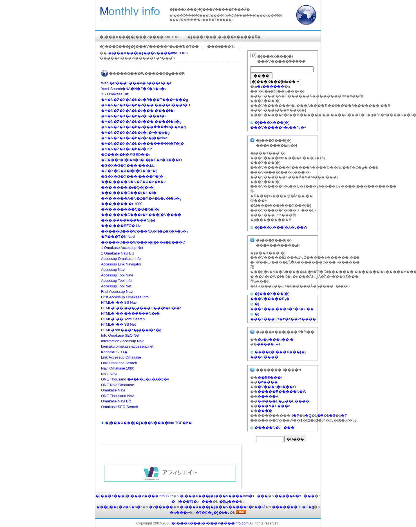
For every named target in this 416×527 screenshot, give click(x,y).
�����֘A (268, 396)
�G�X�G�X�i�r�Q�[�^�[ (129, 171)
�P (296, 415)
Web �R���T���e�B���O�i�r (136, 83)
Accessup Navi (113, 269)
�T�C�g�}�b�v (213, 512)
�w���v (179, 512)
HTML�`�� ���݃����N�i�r (131, 313)
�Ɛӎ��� (229, 501)
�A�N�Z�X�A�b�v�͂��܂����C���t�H (145, 105)
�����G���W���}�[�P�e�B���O (143, 242)
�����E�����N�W (282, 391)
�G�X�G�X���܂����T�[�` (132, 176)
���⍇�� (106, 507)
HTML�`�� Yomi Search (123, 319)
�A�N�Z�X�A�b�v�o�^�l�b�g (135, 132)
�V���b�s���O (277, 387)
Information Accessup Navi (122, 341)
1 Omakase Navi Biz (117, 253)
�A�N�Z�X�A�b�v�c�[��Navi (134, 138)
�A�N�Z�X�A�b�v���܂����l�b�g (141, 122)
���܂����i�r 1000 (121, 204)
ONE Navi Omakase (117, 385)
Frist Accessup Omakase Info (125, 297)
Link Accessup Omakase (121, 357)
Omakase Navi (113, 390)
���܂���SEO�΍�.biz (121, 226)
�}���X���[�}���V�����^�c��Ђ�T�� (149, 46)
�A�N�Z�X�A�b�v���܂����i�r (138, 111)
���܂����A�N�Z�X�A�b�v (133, 182)
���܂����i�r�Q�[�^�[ (128, 187)
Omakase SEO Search (119, 407)
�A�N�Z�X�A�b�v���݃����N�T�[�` (143, 143)
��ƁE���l (270, 377)
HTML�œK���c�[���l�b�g (131, 330)
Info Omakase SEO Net (120, 335)
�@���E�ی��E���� (283, 401)
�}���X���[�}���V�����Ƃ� (224, 37)
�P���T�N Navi (118, 237)
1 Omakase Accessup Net (122, 248)
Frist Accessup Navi (117, 291)
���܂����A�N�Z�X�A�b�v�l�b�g (141, 198)
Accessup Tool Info (116, 280)
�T (344, 415)
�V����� (161, 507)
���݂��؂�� (269, 344)
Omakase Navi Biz (116, 401)
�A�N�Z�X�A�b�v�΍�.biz (126, 149)
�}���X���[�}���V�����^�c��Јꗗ (222, 507)
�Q (308, 415)
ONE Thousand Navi (118, 396)
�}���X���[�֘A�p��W (280, 227)
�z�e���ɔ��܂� (276, 339)
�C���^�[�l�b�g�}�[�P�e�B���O (141, 160)
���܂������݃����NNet (128, 220)
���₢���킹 (221, 46)
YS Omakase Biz (115, 94)
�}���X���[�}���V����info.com (210, 523)
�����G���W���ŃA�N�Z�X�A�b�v (144, 231)
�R (320, 415)
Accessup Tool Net (116, 286)
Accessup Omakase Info (121, 258)
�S (332, 415)
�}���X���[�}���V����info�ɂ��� (224, 496)
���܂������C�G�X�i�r (130, 209)
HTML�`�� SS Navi (119, 302)
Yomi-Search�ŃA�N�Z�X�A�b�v (133, 89)
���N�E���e (274, 406)
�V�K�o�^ (130, 507)
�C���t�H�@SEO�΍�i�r (125, 154)
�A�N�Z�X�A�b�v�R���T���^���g (144, 100)
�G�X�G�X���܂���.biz (128, 165)
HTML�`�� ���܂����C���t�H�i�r (141, 308)
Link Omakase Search (119, 363)
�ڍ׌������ (270, 86)
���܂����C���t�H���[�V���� (141, 215)
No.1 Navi (109, 374)
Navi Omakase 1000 (117, 368)
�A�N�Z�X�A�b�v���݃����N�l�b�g (143, 127)
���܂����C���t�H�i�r (129, 193)
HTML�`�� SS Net (118, 324)
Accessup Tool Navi (117, 275)
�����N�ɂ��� (274, 427)
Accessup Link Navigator (121, 264)
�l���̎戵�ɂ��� (192, 501)
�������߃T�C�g (293, 507)
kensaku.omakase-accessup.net (127, 346)
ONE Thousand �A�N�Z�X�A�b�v (135, 379)
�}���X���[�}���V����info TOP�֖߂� (148, 423)
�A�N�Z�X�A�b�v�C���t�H (134, 116)
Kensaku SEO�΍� (114, 352)
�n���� (268, 382)
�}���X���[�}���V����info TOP (139, 37)
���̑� (265, 411)
